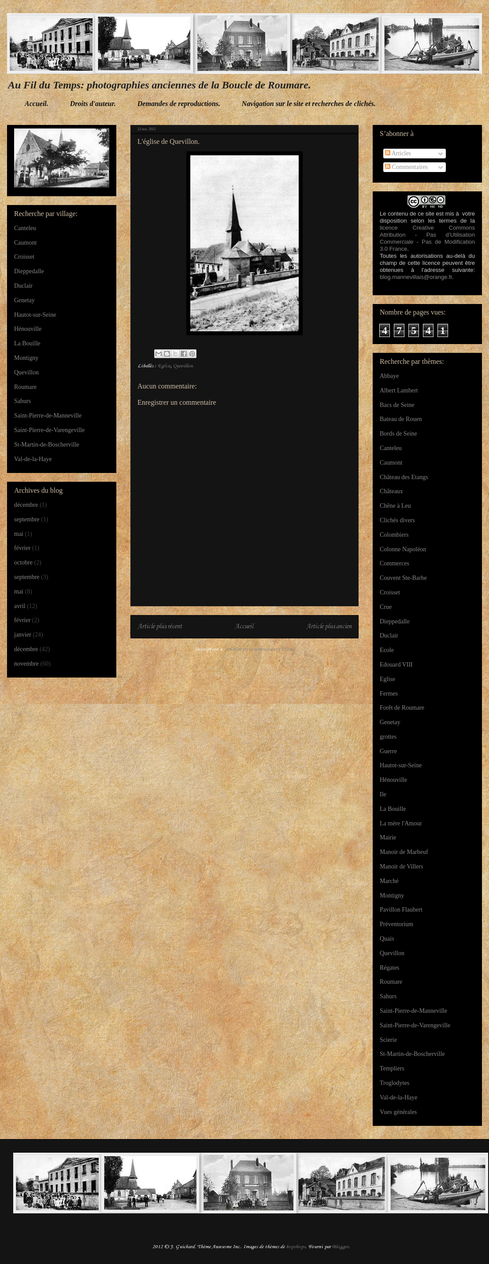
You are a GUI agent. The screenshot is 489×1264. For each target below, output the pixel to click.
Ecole (387, 650)
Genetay (24, 300)
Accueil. (36, 103)
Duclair (23, 285)
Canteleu (25, 228)
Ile (383, 794)
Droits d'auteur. (93, 103)
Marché (389, 881)
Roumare (25, 387)
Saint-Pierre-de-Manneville (48, 415)
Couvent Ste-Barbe (403, 578)
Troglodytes (394, 1083)
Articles (398, 153)
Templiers (392, 1068)
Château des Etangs (404, 477)
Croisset (24, 256)
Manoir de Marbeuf (404, 852)
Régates (389, 967)
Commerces (394, 563)
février (22, 548)
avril (20, 606)
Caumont (25, 242)
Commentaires (406, 167)
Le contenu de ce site (407, 213)
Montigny (26, 358)
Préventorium (396, 924)
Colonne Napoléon (403, 549)
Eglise (164, 366)
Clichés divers (397, 520)
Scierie (388, 1040)
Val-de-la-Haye (33, 459)
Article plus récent (159, 626)
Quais (387, 938)
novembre (26, 663)
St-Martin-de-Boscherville (46, 444)
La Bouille (27, 343)
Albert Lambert (399, 390)
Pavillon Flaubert (401, 909)
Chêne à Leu (395, 505)
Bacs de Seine (397, 405)
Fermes (389, 693)
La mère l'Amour (401, 823)
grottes (388, 736)
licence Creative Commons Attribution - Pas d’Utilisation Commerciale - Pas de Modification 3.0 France (427, 238)
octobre (23, 562)
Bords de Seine (398, 433)
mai (18, 534)
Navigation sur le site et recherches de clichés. (309, 103)
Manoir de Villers (401, 866)
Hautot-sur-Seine (35, 314)
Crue (386, 607)
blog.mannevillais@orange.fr (416, 277)
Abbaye (389, 376)
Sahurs (22, 401)
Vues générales (398, 1112)
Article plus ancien (329, 626)
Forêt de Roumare (402, 707)
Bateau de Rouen (401, 419)
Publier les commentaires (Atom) (260, 649)
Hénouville (27, 329)
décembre (26, 505)
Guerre (388, 751)
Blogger (340, 1247)
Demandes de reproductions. (178, 103)
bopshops (295, 1247)
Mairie (388, 837)
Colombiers (394, 534)
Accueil (244, 626)
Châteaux (391, 491)
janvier (22, 634)
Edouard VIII (396, 664)
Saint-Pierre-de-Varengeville (49, 430)
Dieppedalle (29, 271)
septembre (27, 519)
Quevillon (183, 366)
